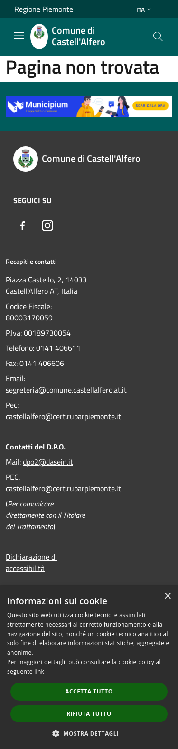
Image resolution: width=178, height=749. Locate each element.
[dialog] (89, 667)
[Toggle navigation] (19, 35)
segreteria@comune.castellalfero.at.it (66, 389)
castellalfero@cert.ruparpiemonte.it (63, 416)
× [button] (167, 596)
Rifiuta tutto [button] (89, 714)
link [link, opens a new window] (39, 671)
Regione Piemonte (43, 9)
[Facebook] (22, 225)
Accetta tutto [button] (88, 691)
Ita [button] (144, 10)
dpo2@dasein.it (48, 462)
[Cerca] (158, 36)
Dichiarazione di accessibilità (31, 562)
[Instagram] (47, 225)
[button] (89, 733)
